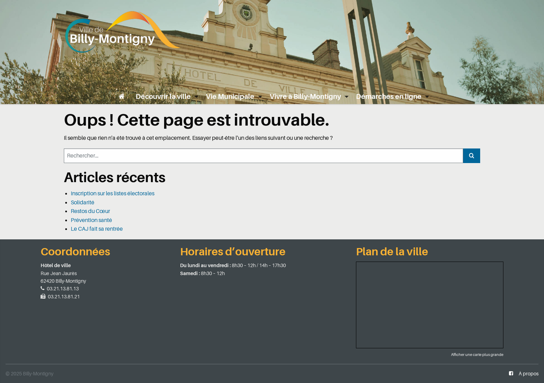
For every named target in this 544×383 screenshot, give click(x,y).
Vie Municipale (230, 97)
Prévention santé (91, 220)
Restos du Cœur (90, 211)
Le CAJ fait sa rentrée (97, 229)
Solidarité (82, 202)
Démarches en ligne (389, 97)
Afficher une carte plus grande (477, 354)
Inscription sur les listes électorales (112, 193)
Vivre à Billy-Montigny (305, 97)
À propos (528, 373)
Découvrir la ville (163, 97)
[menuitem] (121, 96)
